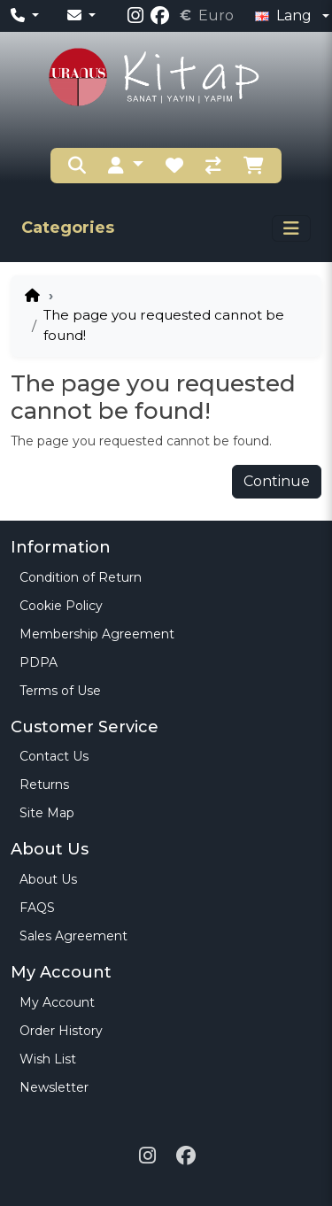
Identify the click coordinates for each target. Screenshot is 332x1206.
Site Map (46, 813)
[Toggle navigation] (291, 228)
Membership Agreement (96, 634)
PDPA (38, 662)
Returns (44, 784)
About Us (48, 879)
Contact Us (54, 756)
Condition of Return (80, 577)
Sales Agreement (73, 936)
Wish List (47, 1059)
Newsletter (54, 1087)
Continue (276, 481)
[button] (126, 166)
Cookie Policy (61, 606)
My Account (57, 1002)
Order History (61, 1031)
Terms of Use (60, 691)
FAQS (37, 908)
